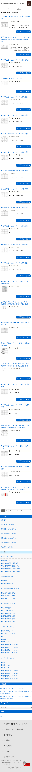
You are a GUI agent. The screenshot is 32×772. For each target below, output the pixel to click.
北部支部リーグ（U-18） (10, 652)
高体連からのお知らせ (7, 524)
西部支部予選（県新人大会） (12, 566)
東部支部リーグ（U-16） (10, 670)
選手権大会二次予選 (9, 598)
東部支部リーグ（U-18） (10, 644)
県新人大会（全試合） (8, 556)
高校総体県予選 (8, 610)
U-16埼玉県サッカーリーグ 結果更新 (14, 97)
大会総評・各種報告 (7, 547)
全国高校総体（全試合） (8, 603)
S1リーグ (6, 636)
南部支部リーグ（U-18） (10, 650)
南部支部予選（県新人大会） (12, 568)
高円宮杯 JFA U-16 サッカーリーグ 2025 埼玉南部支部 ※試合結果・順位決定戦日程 (15, 39)
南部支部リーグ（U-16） (10, 676)
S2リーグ (6, 639)
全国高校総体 (7, 608)
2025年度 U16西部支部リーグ (12, 78)
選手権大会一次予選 (9, 595)
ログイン (2, 716)
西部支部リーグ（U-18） (10, 647)
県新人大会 (6, 560)
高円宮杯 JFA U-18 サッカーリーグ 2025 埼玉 (13, 688)
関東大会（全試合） (7, 576)
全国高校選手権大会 (9, 593)
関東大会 (6, 581)
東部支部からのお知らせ (8, 529)
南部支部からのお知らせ (8, 538)
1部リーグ (6, 662)
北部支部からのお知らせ (8, 542)
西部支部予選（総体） (10, 616)
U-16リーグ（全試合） (8, 658)
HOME (4, 9)
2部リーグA (6, 665)
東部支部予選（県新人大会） (12, 563)
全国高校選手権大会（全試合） (10, 588)
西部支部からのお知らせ (8, 533)
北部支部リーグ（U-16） (10, 678)
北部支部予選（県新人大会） (12, 571)
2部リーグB (6, 667)
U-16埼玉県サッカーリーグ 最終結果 (14, 60)
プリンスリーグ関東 (9, 633)
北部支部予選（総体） (10, 621)
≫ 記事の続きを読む (23, 31)
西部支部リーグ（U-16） (10, 673)
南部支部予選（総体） (10, 618)
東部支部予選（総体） (10, 613)
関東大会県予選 (8, 583)
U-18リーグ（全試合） (8, 626)
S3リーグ (6, 642)
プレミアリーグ (8, 631)
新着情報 (3, 520)
